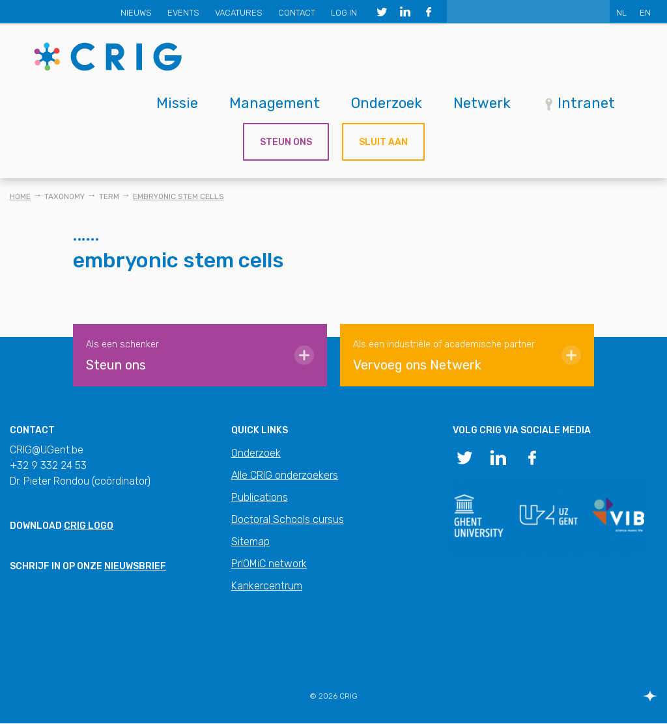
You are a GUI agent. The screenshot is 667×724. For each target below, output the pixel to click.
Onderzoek (386, 103)
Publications (259, 497)
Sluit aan (383, 142)
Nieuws (136, 13)
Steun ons (286, 142)
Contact (296, 13)
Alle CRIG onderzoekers (284, 475)
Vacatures (239, 13)
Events (183, 13)
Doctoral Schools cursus (287, 519)
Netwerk (482, 103)
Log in (344, 13)
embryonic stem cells (178, 196)
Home (20, 196)
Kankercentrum (266, 586)
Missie (177, 103)
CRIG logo (88, 525)
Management (274, 103)
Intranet (586, 103)
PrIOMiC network (269, 563)
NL (621, 13)
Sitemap (250, 541)
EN (645, 13)
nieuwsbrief (135, 566)
